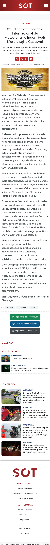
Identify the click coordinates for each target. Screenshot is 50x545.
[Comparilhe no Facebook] (17, 59)
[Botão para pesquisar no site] (46, 5)
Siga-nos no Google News (25, 330)
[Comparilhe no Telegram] (31, 59)
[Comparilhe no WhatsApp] (26, 59)
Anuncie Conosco (25, 510)
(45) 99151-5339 (25, 488)
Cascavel (25, 23)
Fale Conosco (25, 515)
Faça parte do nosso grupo (25, 316)
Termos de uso (25, 528)
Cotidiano (22, 307)
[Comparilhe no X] (22, 59)
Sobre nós (25, 533)
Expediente (25, 520)
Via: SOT (6, 296)
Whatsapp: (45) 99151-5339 (25, 493)
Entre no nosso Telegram (25, 323)
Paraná (33, 307)
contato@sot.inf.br (25, 498)
